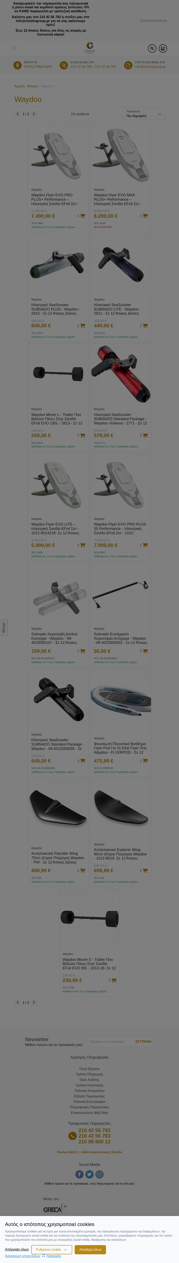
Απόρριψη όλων (17, 1249)
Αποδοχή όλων (90, 1249)
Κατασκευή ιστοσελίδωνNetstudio (33, 1256)
